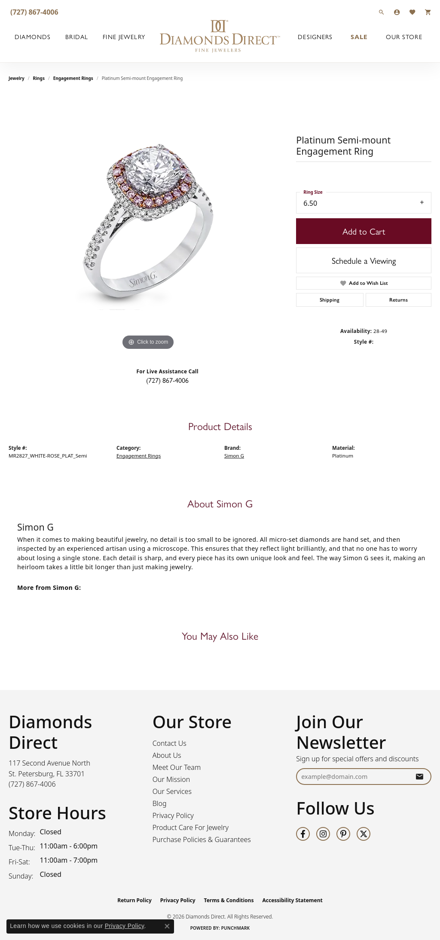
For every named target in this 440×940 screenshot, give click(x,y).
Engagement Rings (73, 78)
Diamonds (33, 36)
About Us (167, 755)
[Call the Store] (32, 784)
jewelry (16, 78)
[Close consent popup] (167, 926)
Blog (160, 803)
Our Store (404, 36)
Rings (39, 78)
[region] (148, 223)
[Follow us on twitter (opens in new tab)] (363, 834)
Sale (359, 36)
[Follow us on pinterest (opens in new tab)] (343, 834)
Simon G (234, 455)
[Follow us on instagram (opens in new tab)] (323, 834)
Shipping (329, 300)
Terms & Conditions (229, 900)
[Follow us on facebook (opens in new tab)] (303, 834)
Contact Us (169, 743)
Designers (315, 36)
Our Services (172, 791)
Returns (398, 300)
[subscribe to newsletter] (419, 776)
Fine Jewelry (124, 36)
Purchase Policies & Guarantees (202, 839)
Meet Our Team (177, 767)
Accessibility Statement (292, 900)
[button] (381, 11)
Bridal (76, 36)
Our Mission (171, 779)
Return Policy (134, 900)
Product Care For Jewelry (191, 827)
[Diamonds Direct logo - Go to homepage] (220, 36)
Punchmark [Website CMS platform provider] (235, 928)
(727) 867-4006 (167, 380)
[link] (33, 11)
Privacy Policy (173, 815)
